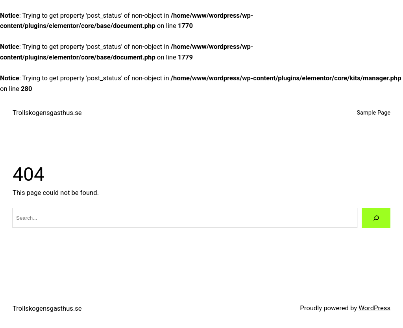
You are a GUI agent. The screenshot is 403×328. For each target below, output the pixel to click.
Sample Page (373, 112)
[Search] (376, 218)
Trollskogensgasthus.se (47, 113)
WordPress (374, 308)
